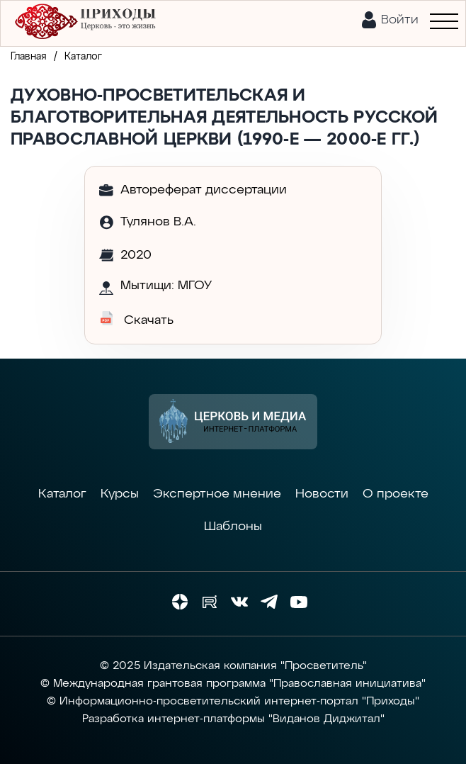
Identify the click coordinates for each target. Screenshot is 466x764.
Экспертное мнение (217, 494)
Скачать (136, 319)
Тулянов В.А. (158, 221)
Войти (400, 19)
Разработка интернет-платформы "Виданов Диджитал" (233, 719)
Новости (321, 494)
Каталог (62, 494)
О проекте (395, 494)
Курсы (120, 494)
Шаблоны (233, 526)
